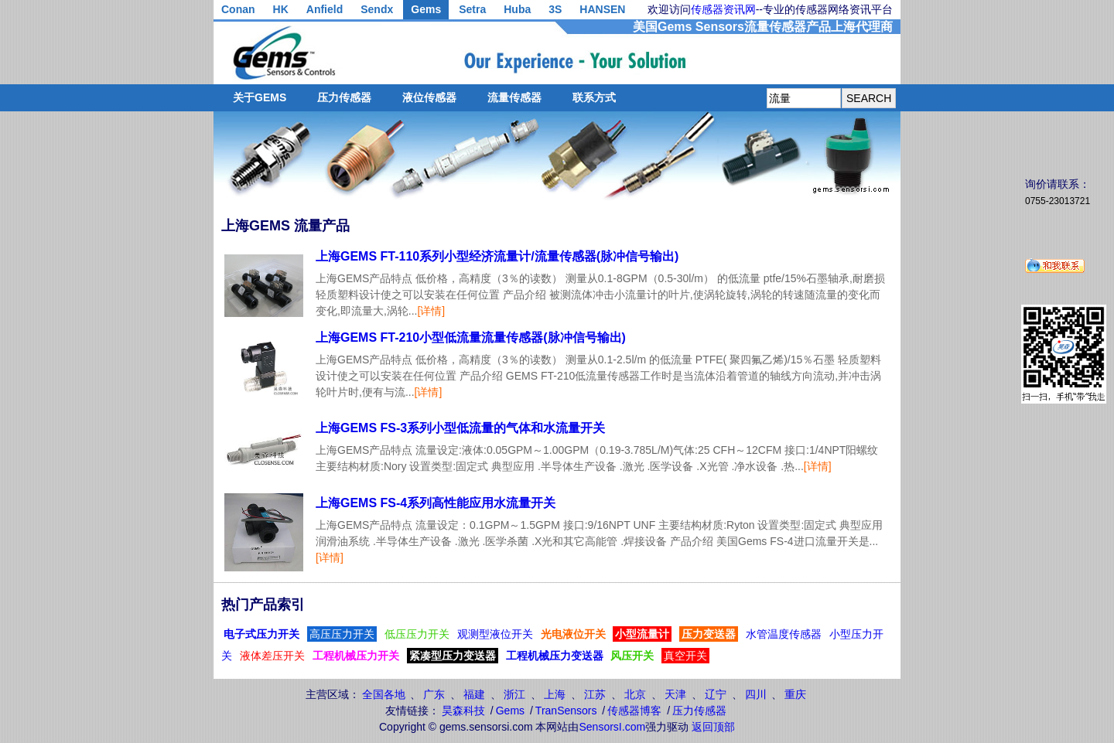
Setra (472, 9)
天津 (675, 694)
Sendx (377, 9)
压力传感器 (344, 97)
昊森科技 (463, 710)
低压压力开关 (416, 634)
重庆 (795, 694)
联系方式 (594, 97)
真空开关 (685, 655)
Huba (517, 9)
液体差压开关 (272, 655)
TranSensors (566, 710)
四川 (756, 694)
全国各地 (383, 694)
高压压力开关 (341, 634)
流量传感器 (514, 97)
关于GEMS (259, 97)
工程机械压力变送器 (554, 655)
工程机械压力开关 (356, 655)
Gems (426, 9)
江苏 (595, 694)
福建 (474, 694)
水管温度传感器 (784, 634)
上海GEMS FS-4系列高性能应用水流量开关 (435, 503)
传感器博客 (634, 710)
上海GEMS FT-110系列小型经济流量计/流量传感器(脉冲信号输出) (497, 256)
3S (555, 9)
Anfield (324, 9)
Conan (238, 9)
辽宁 (715, 694)
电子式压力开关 (261, 634)
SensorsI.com (612, 727)
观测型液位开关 (495, 634)
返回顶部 (713, 727)
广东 (434, 694)
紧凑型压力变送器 (452, 655)
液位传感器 (429, 97)
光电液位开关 (573, 634)
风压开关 (632, 655)
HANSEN (602, 9)
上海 (555, 694)
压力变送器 (709, 634)
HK (281, 9)
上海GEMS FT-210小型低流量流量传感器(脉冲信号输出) (471, 337)
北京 (635, 694)
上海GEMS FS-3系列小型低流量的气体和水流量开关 (460, 428)
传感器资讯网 (723, 9)
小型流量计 (642, 634)
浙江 (514, 694)
